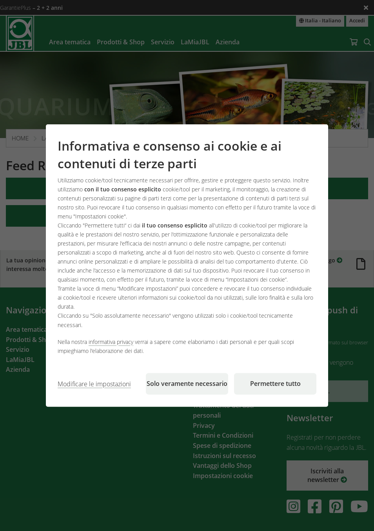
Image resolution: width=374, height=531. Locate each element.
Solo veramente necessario (187, 383)
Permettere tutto (275, 383)
